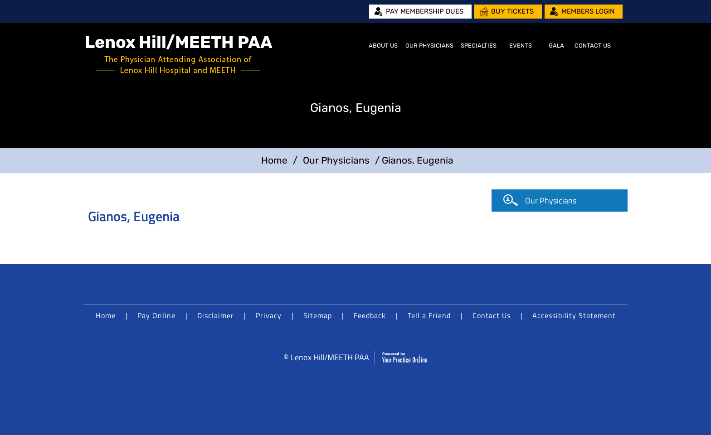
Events (520, 45)
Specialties (479, 45)
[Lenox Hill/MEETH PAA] (179, 54)
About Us (383, 45)
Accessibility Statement (574, 315)
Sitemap (317, 315)
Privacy (269, 315)
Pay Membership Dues (424, 11)
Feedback (370, 315)
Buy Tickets (512, 11)
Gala (556, 45)
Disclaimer (215, 315)
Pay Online (156, 315)
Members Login (587, 11)
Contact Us (593, 45)
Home (353, 45)
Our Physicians (429, 45)
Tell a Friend (429, 315)
